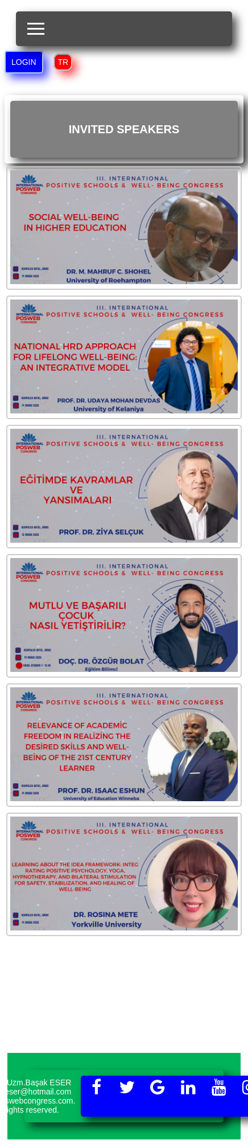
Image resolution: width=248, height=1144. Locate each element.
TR (62, 62)
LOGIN (23, 62)
